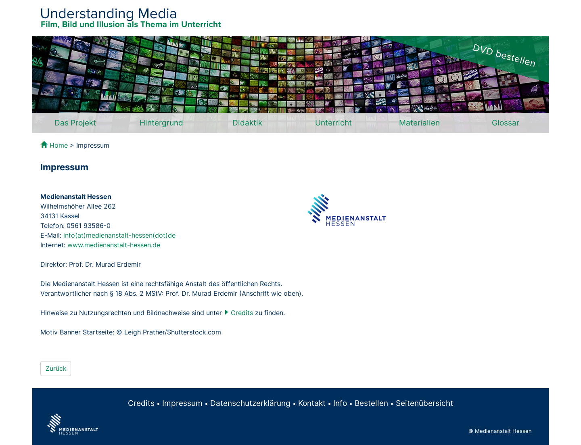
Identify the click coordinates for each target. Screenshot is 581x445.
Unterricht (333, 122)
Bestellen (371, 403)
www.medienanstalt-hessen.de (113, 245)
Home (59, 145)
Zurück (56, 368)
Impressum (182, 403)
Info (340, 403)
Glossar (505, 122)
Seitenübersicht (424, 403)
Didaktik (247, 122)
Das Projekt (75, 122)
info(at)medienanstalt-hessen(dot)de (119, 235)
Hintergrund (161, 122)
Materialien (419, 122)
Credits (242, 313)
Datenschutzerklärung (250, 403)
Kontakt (312, 403)
